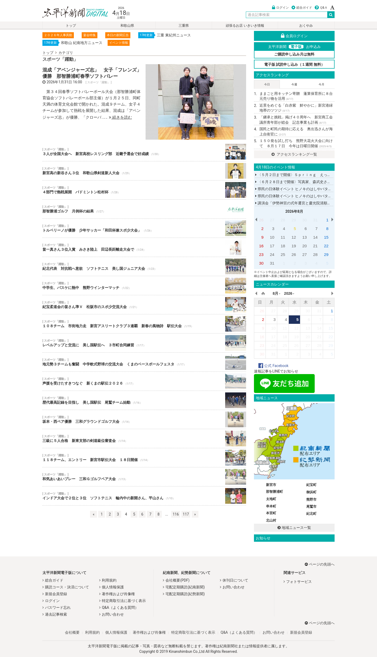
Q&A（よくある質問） (120, 607)
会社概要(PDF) (177, 580)
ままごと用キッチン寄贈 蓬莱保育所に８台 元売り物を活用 (297, 96)
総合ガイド (301, 7)
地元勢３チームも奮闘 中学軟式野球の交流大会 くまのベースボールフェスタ (144, 362)
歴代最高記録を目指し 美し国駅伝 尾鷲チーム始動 (144, 400)
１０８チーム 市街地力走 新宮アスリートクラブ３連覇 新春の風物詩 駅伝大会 (144, 323)
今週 (294, 84)
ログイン (280, 7)
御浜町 (311, 492)
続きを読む (120, 117)
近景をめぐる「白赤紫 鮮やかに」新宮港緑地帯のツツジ (296, 108)
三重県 (184, 26)
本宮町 (271, 513)
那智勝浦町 (274, 492)
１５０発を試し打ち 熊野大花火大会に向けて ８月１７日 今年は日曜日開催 (296, 143)
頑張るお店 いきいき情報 (245, 26)
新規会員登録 (56, 594)
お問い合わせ (113, 614)
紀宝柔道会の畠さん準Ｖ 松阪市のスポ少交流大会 (144, 304)
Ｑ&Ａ (321, 7)
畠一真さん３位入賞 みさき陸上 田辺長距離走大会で (144, 247)
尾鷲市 (311, 506)
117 (186, 514)
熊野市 (311, 499)
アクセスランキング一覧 (294, 154)
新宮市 (271, 485)
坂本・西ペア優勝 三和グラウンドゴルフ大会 (144, 419)
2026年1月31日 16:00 (64, 82)
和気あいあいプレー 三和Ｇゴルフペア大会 (144, 476)
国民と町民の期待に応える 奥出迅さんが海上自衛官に (296, 131)
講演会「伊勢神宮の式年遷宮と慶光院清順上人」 (296, 203)
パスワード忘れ (58, 607)
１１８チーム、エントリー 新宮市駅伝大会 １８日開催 (144, 457)
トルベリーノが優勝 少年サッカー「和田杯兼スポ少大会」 (144, 228)
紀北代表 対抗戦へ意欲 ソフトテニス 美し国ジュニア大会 (144, 266)
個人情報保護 (113, 587)
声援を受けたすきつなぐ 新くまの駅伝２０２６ (144, 381)
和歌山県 (127, 26)
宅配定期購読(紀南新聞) (185, 587)
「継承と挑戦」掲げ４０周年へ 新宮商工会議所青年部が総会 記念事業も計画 (296, 119)
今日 (267, 84)
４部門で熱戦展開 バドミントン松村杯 (144, 189)
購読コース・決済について (67, 587)
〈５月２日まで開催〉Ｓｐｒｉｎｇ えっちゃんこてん (302, 175)
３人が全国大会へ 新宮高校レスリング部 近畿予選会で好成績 (144, 151)
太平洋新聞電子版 (71, 13)
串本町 (271, 506)
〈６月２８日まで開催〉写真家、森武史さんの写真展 (300, 182)
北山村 (271, 520)
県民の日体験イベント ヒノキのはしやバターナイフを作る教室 (308, 189)
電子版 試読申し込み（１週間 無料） (294, 64)
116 (176, 514)
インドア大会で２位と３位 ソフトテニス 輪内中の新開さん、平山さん (144, 495)
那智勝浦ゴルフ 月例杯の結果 (144, 209)
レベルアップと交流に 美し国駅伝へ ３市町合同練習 (144, 342)
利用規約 (109, 580)
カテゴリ (65, 53)
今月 (321, 84)
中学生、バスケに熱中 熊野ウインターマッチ (144, 285)
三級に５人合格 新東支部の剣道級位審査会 (144, 438)
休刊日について (235, 580)
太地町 (271, 499)
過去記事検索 (56, 614)
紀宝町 (311, 485)
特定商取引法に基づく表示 (124, 601)
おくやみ (306, 26)
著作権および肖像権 (118, 594)
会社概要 (72, 632)
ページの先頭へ (320, 564)
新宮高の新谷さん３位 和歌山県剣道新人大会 (144, 170)
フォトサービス (299, 581)
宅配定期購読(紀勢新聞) (185, 594)
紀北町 (311, 514)
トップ (71, 26)
